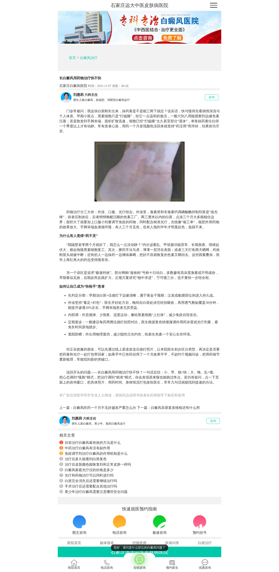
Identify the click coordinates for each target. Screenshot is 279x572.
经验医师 (139, 543)
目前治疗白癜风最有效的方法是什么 (90, 442)
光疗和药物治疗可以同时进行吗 (86, 475)
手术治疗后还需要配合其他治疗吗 (88, 486)
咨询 (212, 97)
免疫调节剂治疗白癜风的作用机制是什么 (93, 453)
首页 (72, 58)
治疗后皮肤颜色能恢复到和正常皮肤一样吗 (95, 464)
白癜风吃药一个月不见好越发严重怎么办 (104, 408)
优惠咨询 (205, 564)
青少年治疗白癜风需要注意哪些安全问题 (93, 492)
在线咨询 (139, 561)
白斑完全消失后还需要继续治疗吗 (88, 481)
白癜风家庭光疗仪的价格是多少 (86, 470)
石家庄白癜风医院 (73, 86)
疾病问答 (172, 543)
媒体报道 (107, 543)
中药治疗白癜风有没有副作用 (84, 448)
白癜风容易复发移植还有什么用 (175, 408)
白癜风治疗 (88, 58)
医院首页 (74, 543)
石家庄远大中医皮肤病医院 (139, 5)
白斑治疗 (205, 543)
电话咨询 (107, 564)
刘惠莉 (78, 95)
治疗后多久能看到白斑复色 (83, 459)
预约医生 (172, 564)
